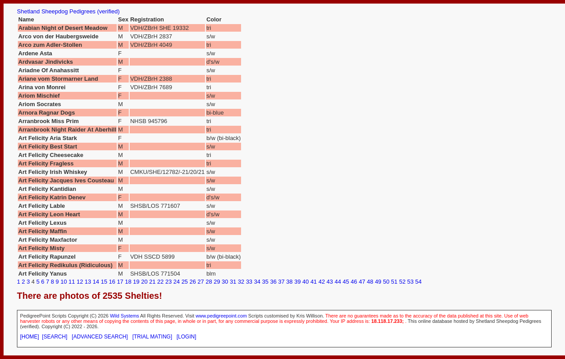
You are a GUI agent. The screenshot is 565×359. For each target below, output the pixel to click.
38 (289, 281)
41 (314, 281)
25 (184, 281)
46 (354, 281)
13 (88, 281)
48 (370, 281)
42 (322, 281)
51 (394, 281)
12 (80, 281)
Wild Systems (124, 315)
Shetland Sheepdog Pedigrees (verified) (68, 11)
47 (362, 281)
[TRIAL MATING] (152, 337)
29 (217, 281)
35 (265, 281)
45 (346, 281)
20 (144, 281)
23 (168, 281)
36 (273, 281)
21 (152, 281)
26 (192, 281)
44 (338, 281)
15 (104, 281)
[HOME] (29, 337)
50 (386, 281)
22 (160, 281)
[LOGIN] (186, 337)
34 (257, 281)
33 (249, 281)
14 (96, 281)
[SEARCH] (54, 337)
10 (64, 281)
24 (176, 281)
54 (418, 281)
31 (233, 281)
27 (200, 281)
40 (306, 281)
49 (378, 281)
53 (410, 281)
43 (330, 281)
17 (120, 281)
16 (112, 281)
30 (225, 281)
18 (128, 281)
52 (402, 281)
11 (72, 281)
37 (281, 281)
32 (241, 281)
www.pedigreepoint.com (221, 315)
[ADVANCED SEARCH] (100, 337)
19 (136, 281)
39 (297, 281)
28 (208, 281)
